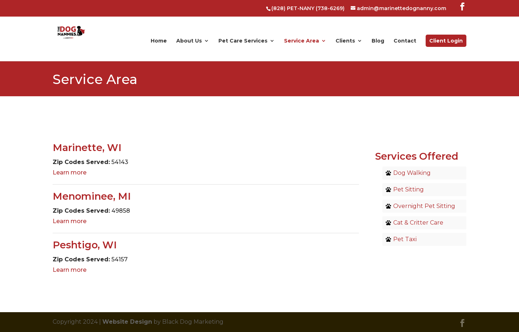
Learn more (69, 172)
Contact (405, 41)
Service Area (301, 41)
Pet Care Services (242, 41)
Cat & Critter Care (418, 222)
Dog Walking (412, 172)
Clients (345, 41)
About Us (189, 41)
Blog (378, 41)
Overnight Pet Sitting (424, 206)
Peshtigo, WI (85, 245)
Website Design (127, 321)
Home (159, 41)
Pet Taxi (405, 239)
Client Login (446, 40)
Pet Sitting (408, 189)
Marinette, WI (87, 148)
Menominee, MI (92, 196)
